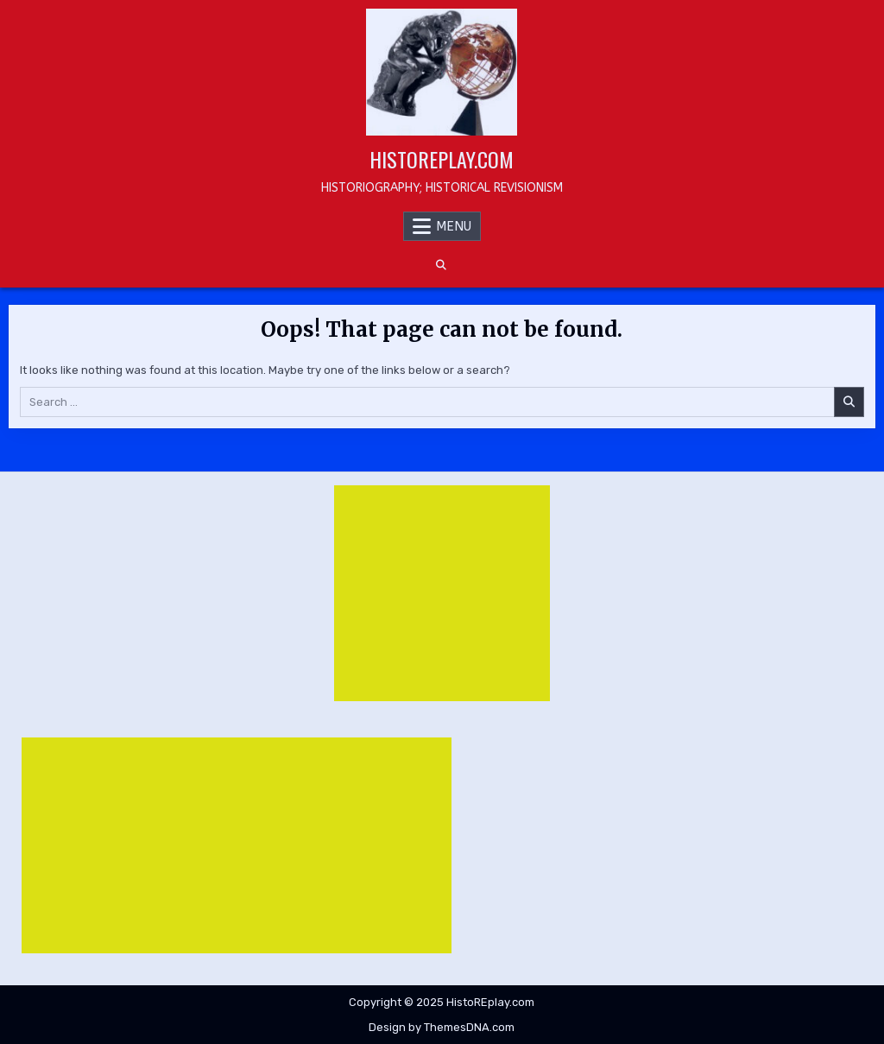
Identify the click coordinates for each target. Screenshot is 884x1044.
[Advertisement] (442, 593)
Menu (453, 226)
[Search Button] (441, 265)
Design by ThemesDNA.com (442, 1027)
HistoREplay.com (441, 158)
